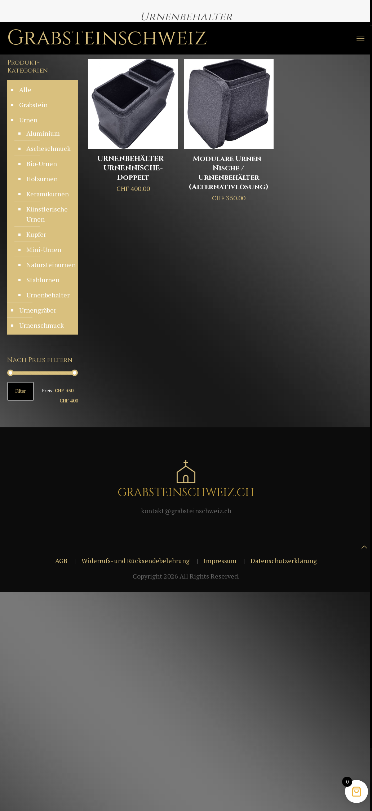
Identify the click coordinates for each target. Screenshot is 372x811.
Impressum (220, 560)
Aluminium (43, 133)
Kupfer (36, 234)
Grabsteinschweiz (107, 38)
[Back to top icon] (364, 547)
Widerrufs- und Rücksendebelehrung (135, 560)
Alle (25, 89)
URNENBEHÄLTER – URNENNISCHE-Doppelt (133, 168)
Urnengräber (37, 310)
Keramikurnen (47, 193)
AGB (61, 560)
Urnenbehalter (48, 295)
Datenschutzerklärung (284, 560)
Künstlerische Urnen (47, 214)
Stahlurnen (42, 279)
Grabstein (33, 104)
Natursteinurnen (48, 264)
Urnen (28, 119)
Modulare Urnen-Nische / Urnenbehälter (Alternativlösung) (229, 173)
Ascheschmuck (48, 148)
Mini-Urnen (43, 249)
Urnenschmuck (41, 325)
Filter (20, 391)
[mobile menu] (360, 38)
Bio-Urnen (41, 163)
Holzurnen (42, 178)
